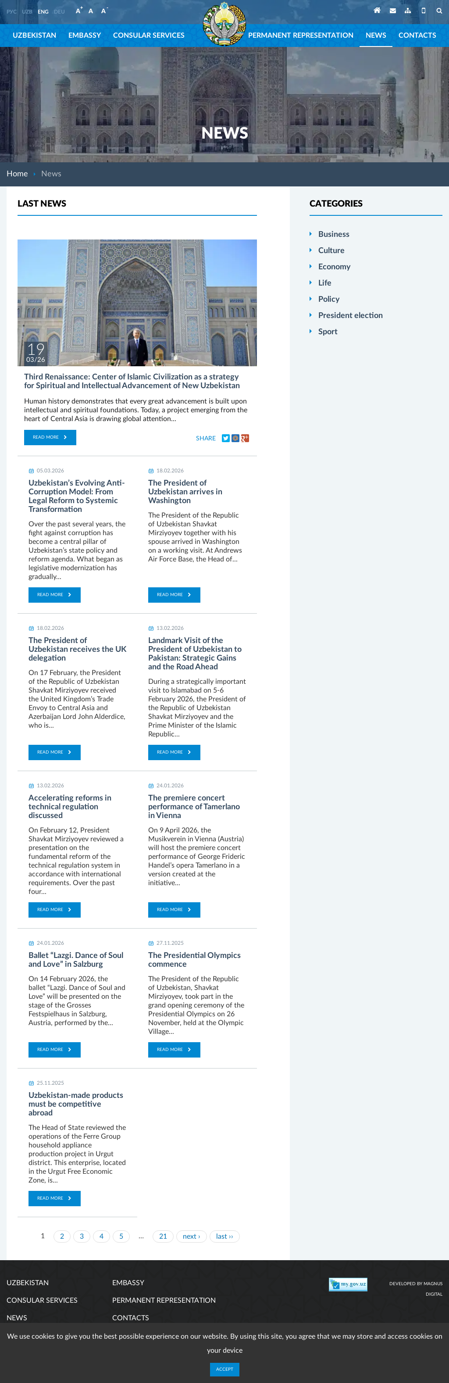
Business (333, 235)
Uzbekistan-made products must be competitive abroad (76, 1104)
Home (17, 174)
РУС (12, 11)
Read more (50, 437)
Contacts (417, 35)
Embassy (84, 35)
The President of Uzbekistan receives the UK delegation (77, 649)
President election (350, 316)
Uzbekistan (34, 35)
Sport (328, 332)
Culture (331, 251)
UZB (27, 11)
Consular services (149, 35)
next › (191, 1236)
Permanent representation (300, 35)
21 (163, 1236)
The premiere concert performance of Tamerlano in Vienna (194, 807)
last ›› (224, 1236)
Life (324, 283)
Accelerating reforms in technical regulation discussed (70, 807)
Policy (329, 300)
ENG (43, 11)
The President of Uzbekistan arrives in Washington (185, 492)
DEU (59, 11)
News (376, 35)
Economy (334, 267)
